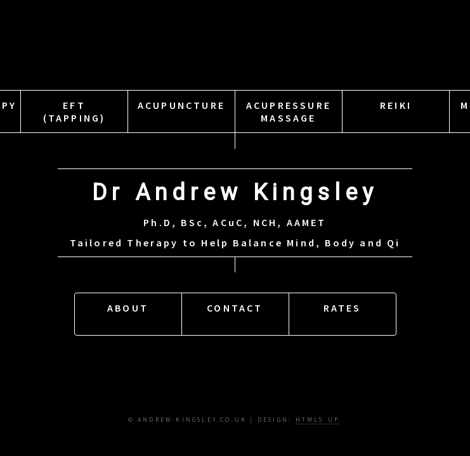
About (127, 312)
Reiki (396, 114)
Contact (235, 312)
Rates (342, 312)
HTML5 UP (317, 420)
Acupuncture (181, 114)
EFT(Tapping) (74, 114)
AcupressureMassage (288, 114)
